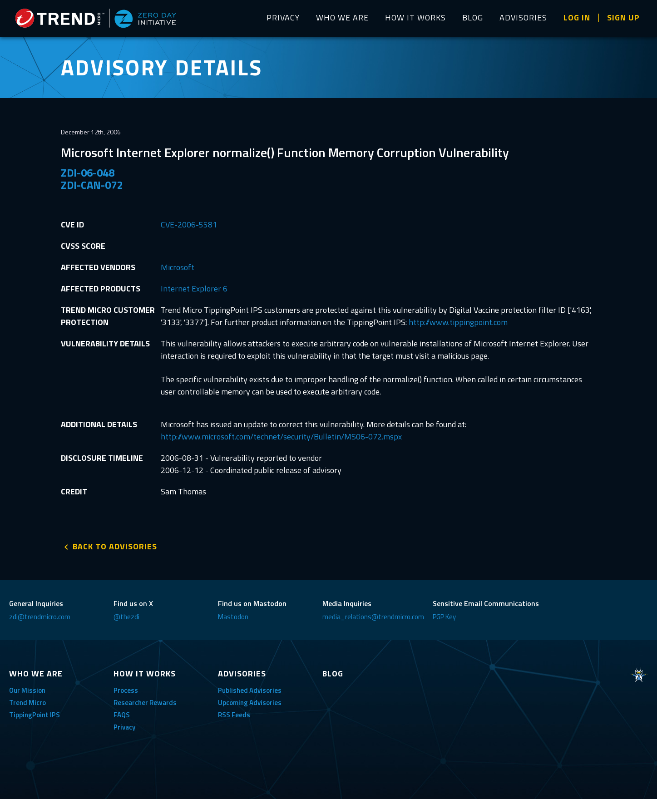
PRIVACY (283, 17)
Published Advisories (250, 690)
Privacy (124, 727)
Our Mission (27, 690)
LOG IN (576, 17)
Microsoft (177, 267)
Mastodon (233, 617)
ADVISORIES (523, 17)
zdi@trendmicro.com (39, 617)
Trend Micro (27, 702)
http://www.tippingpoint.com (458, 322)
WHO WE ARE (342, 17)
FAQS (122, 715)
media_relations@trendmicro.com (373, 617)
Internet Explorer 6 (194, 288)
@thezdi (126, 617)
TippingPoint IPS (34, 715)
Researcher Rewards (145, 702)
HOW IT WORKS (415, 17)
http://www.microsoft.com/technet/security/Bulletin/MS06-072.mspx (281, 436)
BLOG (472, 17)
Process (126, 690)
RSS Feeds (234, 715)
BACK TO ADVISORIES (115, 546)
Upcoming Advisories (250, 702)
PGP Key (444, 617)
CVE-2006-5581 (189, 224)
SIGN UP (623, 17)
